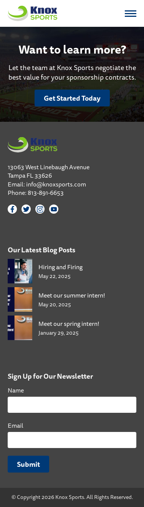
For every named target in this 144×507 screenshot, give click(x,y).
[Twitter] (26, 209)
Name (16, 390)
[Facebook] (12, 209)
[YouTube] (53, 209)
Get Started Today (72, 98)
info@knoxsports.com (56, 184)
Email (15, 425)
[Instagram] (40, 209)
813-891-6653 (46, 193)
